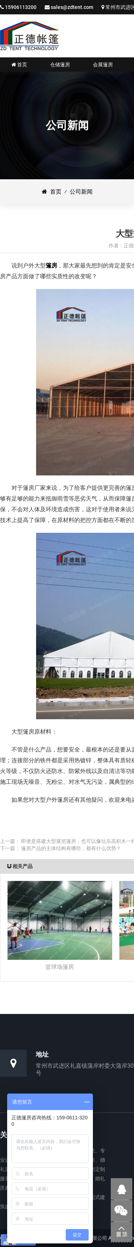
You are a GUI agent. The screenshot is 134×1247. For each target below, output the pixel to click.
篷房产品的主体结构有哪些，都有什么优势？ (71, 848)
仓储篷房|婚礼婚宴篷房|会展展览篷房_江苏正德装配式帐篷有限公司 (29, 36)
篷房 (51, 265)
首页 (51, 191)
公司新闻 (81, 191)
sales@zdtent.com (72, 7)
